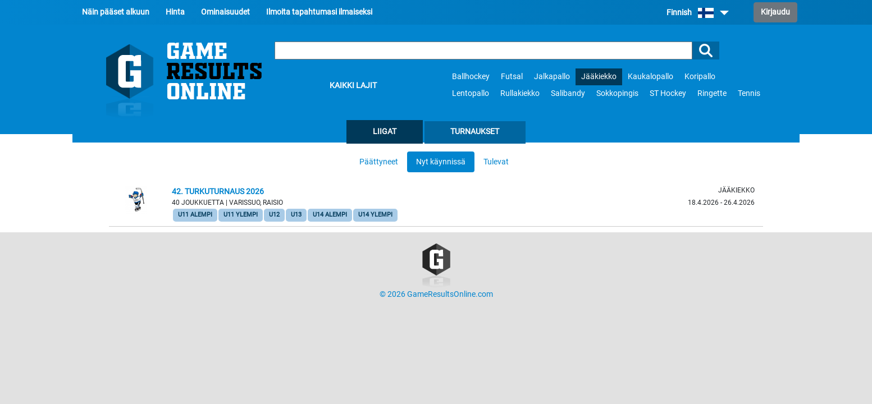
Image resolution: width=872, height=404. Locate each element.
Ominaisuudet (225, 12)
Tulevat (496, 162)
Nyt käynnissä (440, 162)
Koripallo (699, 76)
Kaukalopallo (650, 76)
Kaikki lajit (353, 85)
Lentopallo (470, 93)
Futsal (512, 76)
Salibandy (568, 93)
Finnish (697, 12)
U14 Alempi (330, 214)
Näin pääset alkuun (115, 12)
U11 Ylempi (240, 214)
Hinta (175, 12)
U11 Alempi (195, 214)
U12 (274, 214)
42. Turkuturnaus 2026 (218, 191)
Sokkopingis (617, 93)
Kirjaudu (775, 12)
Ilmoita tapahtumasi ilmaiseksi (319, 12)
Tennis (749, 93)
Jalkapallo (552, 76)
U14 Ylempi (375, 214)
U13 (296, 214)
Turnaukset (474, 131)
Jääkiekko (599, 76)
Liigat (384, 131)
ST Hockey (668, 93)
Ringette (712, 93)
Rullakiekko (520, 93)
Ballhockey (471, 76)
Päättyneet (378, 162)
